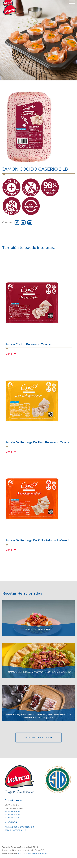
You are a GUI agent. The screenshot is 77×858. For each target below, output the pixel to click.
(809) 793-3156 (12, 812)
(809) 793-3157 (12, 815)
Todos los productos (38, 737)
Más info (11, 354)
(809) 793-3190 (12, 818)
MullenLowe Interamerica (32, 853)
